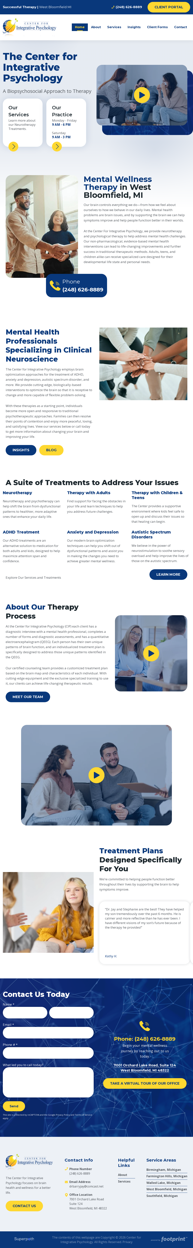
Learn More (168, 574)
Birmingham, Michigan (163, 1170)
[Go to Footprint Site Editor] (169, 1239)
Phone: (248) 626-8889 (144, 1039)
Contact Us (24, 1206)
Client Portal (169, 7)
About (122, 1175)
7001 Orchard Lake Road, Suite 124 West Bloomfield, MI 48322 (145, 1070)
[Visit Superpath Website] (24, 1239)
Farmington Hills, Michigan (166, 1176)
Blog (51, 450)
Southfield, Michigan (162, 1196)
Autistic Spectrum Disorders (151, 534)
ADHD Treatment (21, 532)
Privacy (127, 1242)
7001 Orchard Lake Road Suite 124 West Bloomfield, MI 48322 (88, 1203)
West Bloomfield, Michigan (166, 1189)
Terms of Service (83, 1114)
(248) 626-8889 (126, 7)
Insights (21, 450)
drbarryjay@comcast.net (86, 1186)
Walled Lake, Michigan (163, 1183)
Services (124, 1181)
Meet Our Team (28, 697)
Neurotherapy (17, 492)
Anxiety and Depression (93, 532)
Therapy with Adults (88, 492)
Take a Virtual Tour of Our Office (145, 1083)
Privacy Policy (63, 1114)
